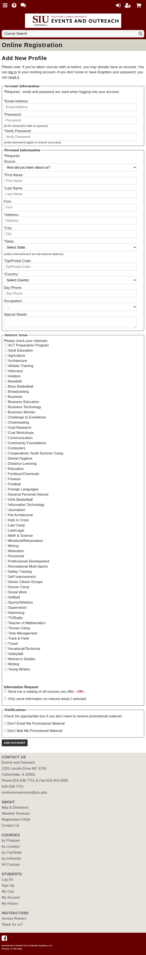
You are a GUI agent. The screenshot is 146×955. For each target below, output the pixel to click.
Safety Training (20, 571)
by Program (11, 840)
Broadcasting (18, 391)
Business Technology (24, 407)
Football (14, 484)
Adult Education (20, 350)
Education (16, 469)
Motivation (16, 551)
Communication (20, 438)
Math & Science (20, 535)
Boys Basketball (20, 386)
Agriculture (16, 355)
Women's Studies (21, 659)
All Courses (11, 864)
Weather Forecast (16, 813)
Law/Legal (16, 530)
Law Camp (16, 525)
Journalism (16, 510)
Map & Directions (15, 807)
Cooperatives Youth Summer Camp (35, 453)
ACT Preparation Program (28, 345)
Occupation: (13, 301)
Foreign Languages (23, 489)
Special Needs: (16, 314)
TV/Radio (15, 618)
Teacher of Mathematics (27, 623)
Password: (13, 114)
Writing (13, 664)
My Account (11, 897)
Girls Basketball (20, 499)
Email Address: (16, 101)
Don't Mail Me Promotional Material (34, 731)
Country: (11, 274)
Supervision (17, 607)
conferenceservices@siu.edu (24, 792)
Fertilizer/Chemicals (23, 474)
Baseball (15, 381)
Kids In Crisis (18, 520)
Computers (16, 448)
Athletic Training (20, 366)
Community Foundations (27, 443)
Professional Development (28, 561)
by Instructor (11, 858)
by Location (11, 846)
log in (12, 72)
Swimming (16, 613)
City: (8, 228)
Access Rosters (14, 918)
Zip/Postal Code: (17, 261)
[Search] (141, 34)
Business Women (21, 412)
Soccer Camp (18, 587)
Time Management (22, 633)
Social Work (17, 592)
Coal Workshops (21, 433)
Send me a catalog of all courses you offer (46, 691)
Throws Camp (19, 628)
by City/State (12, 852)
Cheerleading (18, 422)
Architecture (17, 361)
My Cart (8, 891)
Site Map (17, 949)
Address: (11, 215)
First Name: (14, 175)
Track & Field (18, 638)
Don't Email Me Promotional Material (36, 723)
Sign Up (8, 885)
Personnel (16, 556)
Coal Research (19, 427)
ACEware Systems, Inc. (41, 945)
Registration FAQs (16, 819)
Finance (14, 479)
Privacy (5, 949)
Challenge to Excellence (27, 417)
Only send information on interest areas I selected (47, 699)
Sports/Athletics (20, 602)
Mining (13, 546)
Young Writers (19, 669)
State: (9, 241)
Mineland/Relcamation (25, 541)
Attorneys (15, 371)
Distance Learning (22, 463)
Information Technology (26, 505)
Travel (13, 643)
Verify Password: (18, 131)
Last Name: (13, 188)
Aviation (14, 376)
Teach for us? (12, 924)
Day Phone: (13, 287)
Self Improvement (22, 577)
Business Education (23, 402)
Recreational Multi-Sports (28, 566)
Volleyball (15, 654)
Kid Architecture (20, 515)
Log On (7, 879)
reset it (13, 77)
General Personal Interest (28, 494)
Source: (10, 161)
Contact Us (10, 825)
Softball (14, 597)
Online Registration (32, 45)
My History (10, 903)
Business (15, 397)
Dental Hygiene (20, 458)
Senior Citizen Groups (25, 582)
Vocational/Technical (24, 649)
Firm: (8, 201)
